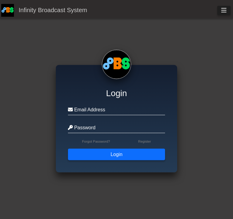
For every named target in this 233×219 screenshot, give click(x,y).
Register (144, 141)
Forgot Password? (96, 141)
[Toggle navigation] (224, 10)
